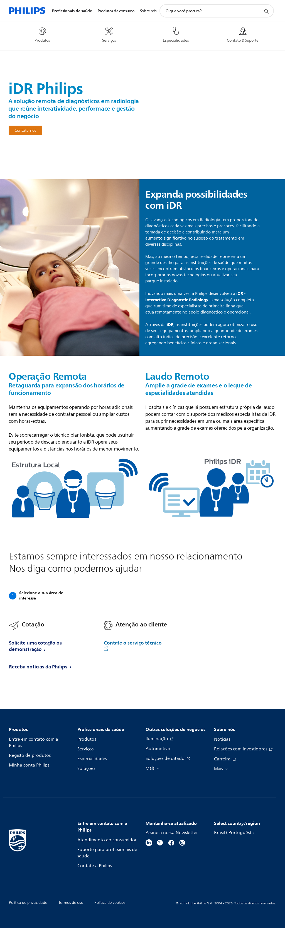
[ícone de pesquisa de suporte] (266, 11)
